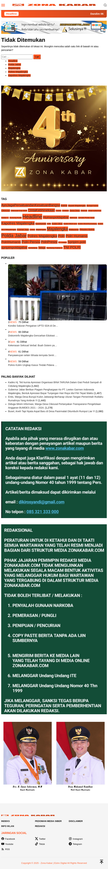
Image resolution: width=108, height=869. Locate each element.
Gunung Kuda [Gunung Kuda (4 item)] (15, 218)
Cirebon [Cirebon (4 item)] (65, 211)
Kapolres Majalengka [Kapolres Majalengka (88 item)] (18, 223)
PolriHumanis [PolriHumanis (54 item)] (11, 242)
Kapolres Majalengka (19, 75)
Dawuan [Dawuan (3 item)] (84, 211)
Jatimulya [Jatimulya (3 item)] (73, 218)
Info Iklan (7, 826)
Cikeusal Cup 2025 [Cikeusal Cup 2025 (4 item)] (19, 211)
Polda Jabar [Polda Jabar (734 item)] (14, 235)
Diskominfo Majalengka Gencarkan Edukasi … (33, 335)
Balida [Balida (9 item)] (64, 205)
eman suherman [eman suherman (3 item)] (94, 211)
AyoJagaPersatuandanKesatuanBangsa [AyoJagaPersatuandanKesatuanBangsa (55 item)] (30, 205)
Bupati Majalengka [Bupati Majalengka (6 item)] (77, 205)
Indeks (5, 821)
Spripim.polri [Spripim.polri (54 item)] (77, 242)
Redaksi (40, 826)
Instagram (76, 839)
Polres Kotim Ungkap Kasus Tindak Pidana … (32, 365)
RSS (5, 849)
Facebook (8, 839)
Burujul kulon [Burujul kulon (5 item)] (92, 205)
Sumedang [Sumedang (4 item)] (33, 248)
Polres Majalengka (18, 71)
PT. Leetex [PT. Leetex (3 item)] (62, 242)
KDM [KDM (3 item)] (49, 224)
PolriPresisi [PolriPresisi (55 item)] (49, 242)
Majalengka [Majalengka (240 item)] (57, 229)
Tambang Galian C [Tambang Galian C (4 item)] (54, 248)
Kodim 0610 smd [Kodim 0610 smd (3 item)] (70, 224)
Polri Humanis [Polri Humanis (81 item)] (77, 236)
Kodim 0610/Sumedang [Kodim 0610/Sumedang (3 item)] (87, 224)
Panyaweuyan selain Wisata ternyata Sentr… (32, 355)
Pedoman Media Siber (48, 821)
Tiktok (40, 844)
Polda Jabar (14, 64)
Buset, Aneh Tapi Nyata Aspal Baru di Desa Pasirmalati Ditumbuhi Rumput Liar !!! (51, 411)
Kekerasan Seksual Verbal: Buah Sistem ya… (32, 345)
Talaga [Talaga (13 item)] (42, 247)
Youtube (7, 844)
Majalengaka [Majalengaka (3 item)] (41, 230)
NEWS (13, 322)
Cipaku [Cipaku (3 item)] (58, 211)
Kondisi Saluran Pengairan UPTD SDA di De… (33, 325)
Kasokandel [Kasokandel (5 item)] (40, 224)
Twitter (40, 839)
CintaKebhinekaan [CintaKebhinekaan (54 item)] (41, 210)
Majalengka (14, 68)
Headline (13, 61)
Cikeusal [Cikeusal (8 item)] (5, 210)
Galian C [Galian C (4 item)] (5, 218)
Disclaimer (76, 821)
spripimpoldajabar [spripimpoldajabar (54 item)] (14, 247)
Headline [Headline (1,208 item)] (32, 216)
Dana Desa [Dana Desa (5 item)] (75, 210)
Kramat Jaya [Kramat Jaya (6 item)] (23, 229)
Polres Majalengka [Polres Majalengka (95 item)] (42, 236)
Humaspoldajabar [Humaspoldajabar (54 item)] (56, 217)
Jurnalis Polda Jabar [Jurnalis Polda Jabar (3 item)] (86, 218)
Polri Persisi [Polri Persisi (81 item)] (31, 242)
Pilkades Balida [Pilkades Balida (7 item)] (87, 229)
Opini (12, 341)
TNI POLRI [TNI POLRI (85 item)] (72, 247)
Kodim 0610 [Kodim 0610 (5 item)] (57, 224)
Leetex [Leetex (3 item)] (32, 230)
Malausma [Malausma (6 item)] (74, 229)
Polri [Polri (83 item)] (61, 236)
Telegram (75, 844)
